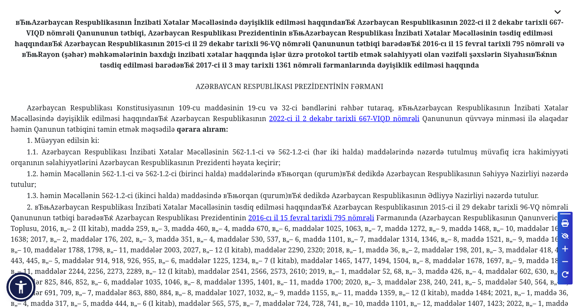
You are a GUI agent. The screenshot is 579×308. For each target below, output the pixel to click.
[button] (21, 287)
